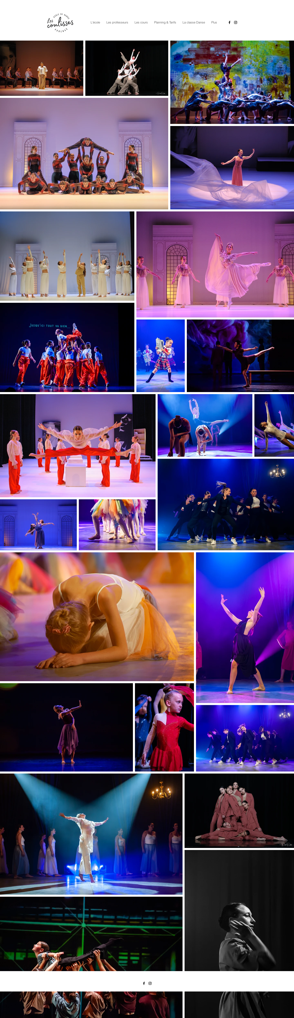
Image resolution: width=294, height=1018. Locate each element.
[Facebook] (229, 22)
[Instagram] (236, 22)
